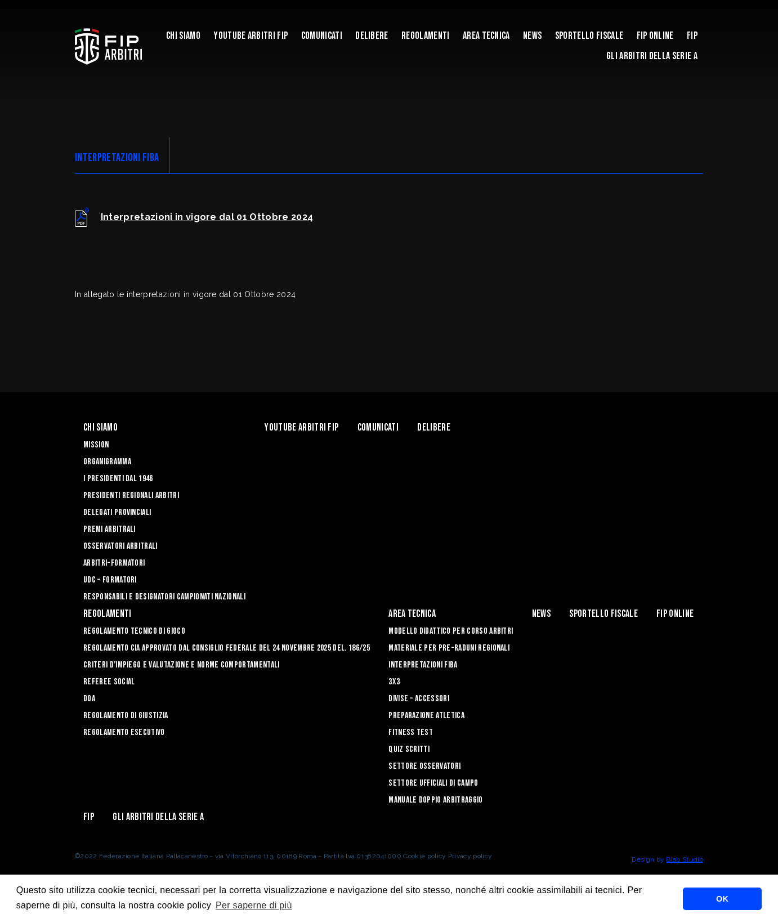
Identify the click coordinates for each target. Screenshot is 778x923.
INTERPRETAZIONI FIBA (422, 665)
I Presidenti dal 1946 (118, 478)
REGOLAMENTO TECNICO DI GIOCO (134, 631)
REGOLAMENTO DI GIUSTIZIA (125, 715)
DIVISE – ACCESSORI (418, 698)
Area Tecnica (486, 36)
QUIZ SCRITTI (409, 749)
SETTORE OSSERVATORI (424, 766)
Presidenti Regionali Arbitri (131, 495)
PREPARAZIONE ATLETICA (426, 715)
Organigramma (107, 461)
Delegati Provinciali (117, 512)
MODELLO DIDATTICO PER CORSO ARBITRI (450, 631)
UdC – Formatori (110, 580)
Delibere (371, 36)
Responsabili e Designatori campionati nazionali (164, 597)
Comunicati (321, 36)
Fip (692, 36)
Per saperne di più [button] (254, 905)
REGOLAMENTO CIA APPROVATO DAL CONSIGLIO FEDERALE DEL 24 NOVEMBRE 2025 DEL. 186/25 (226, 648)
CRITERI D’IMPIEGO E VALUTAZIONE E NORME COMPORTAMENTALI (181, 665)
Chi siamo (183, 36)
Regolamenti (425, 36)
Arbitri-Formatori (114, 563)
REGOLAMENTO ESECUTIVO (124, 732)
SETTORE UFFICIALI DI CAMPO (433, 783)
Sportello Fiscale (589, 36)
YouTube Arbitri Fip (250, 36)
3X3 (394, 681)
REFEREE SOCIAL (109, 681)
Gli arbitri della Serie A (651, 56)
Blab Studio (684, 859)
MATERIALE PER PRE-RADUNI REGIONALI (448, 648)
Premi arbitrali (109, 529)
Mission (96, 445)
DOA (89, 698)
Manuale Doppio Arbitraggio (435, 800)
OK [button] (722, 898)
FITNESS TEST (410, 732)
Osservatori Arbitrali (120, 546)
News (532, 36)
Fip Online (655, 36)
